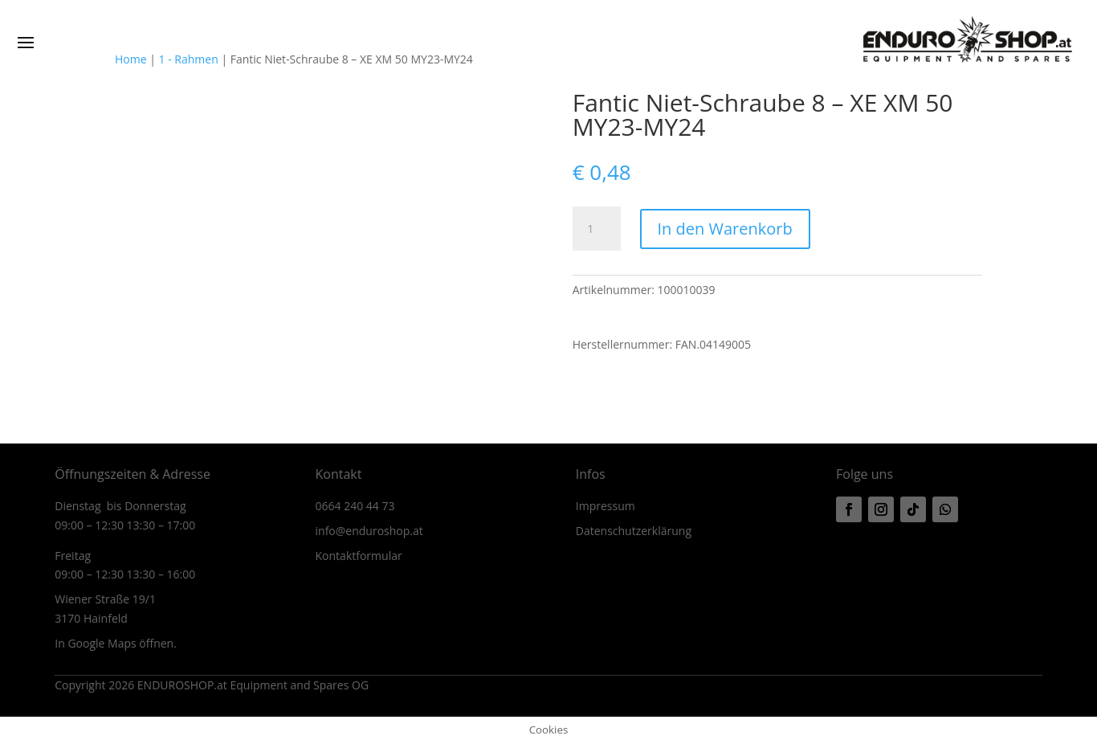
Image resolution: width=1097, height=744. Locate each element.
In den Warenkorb (725, 228)
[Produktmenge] (597, 228)
